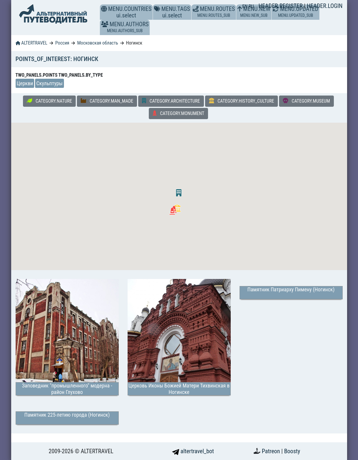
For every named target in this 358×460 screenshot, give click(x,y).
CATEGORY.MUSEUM (306, 101)
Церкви (25, 83)
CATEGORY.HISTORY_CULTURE (241, 101)
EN (245, 6)
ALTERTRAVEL (31, 43)
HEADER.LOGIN (324, 5)
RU (251, 6)
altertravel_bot (193, 451)
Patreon (271, 451)
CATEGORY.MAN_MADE (107, 101)
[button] (104, 24)
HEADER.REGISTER (281, 5)
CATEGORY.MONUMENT (178, 113)
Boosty (292, 451)
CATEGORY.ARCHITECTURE (171, 101)
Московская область (97, 43)
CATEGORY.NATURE (49, 101)
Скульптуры (49, 83)
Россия (62, 43)
